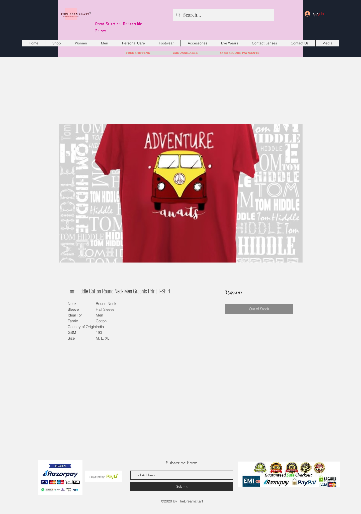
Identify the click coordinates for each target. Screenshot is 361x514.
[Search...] (223, 15)
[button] (315, 13)
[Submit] (181, 486)
